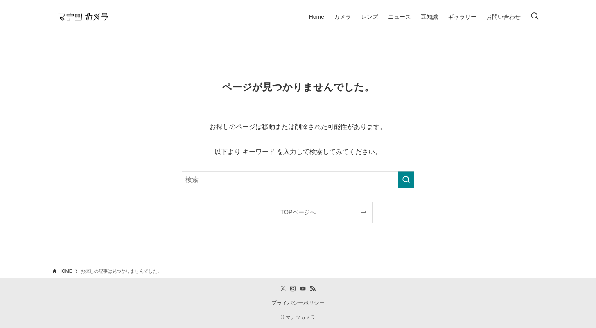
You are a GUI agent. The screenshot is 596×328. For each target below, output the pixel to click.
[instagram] (293, 288)
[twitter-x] (283, 288)
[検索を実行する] (406, 179)
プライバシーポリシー (298, 303)
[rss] (312, 288)
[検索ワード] (298, 179)
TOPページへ (297, 212)
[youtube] (303, 288)
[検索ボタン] (535, 17)
